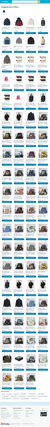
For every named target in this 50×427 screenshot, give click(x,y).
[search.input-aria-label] (25, 1)
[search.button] (39, 1)
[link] (7, 25)
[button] (43, 408)
